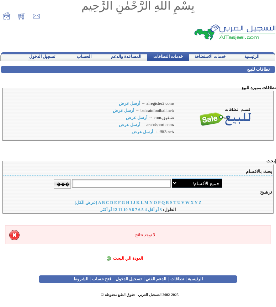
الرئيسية (251, 56)
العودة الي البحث (128, 258)
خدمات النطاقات (168, 56)
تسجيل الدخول (42, 56)
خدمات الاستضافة (210, 56)
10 (125, 209)
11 (120, 209)
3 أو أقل (155, 209)
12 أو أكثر (108, 209)
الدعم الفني (155, 278)
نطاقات (177, 278)
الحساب (84, 56)
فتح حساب (101, 278)
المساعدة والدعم (126, 56)
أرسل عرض (129, 103)
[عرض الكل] (86, 202)
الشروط (80, 278)
